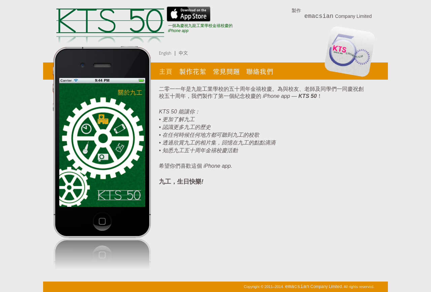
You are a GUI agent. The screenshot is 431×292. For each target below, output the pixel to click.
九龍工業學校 (207, 89)
